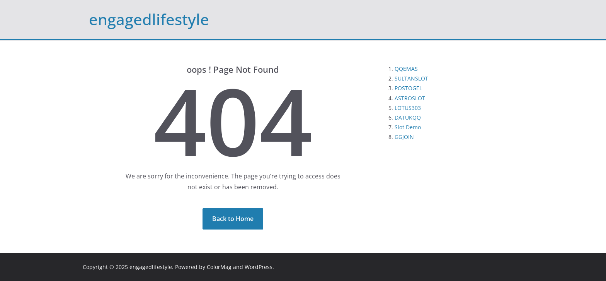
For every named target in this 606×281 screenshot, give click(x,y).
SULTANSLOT (411, 78)
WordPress (258, 267)
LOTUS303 (408, 107)
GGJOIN (404, 136)
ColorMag (219, 267)
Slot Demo (408, 127)
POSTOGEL (408, 88)
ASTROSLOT (410, 98)
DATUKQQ (408, 117)
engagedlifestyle (149, 19)
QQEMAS (406, 68)
